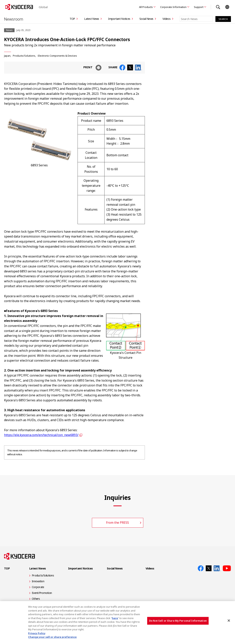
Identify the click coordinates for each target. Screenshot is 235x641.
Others (36, 598)
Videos (166, 19)
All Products (146, 7)
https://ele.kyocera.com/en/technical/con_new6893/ (41, 435)
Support (198, 7)
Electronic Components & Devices (57, 55)
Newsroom (14, 19)
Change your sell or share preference (52, 637)
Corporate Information (173, 7)
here (115, 618)
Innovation (38, 581)
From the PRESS (117, 522)
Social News (146, 19)
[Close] (229, 620)
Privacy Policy (36, 633)
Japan (7, 55)
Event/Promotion (42, 593)
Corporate (38, 587)
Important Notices (119, 19)
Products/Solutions (24, 55)
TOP (72, 19)
